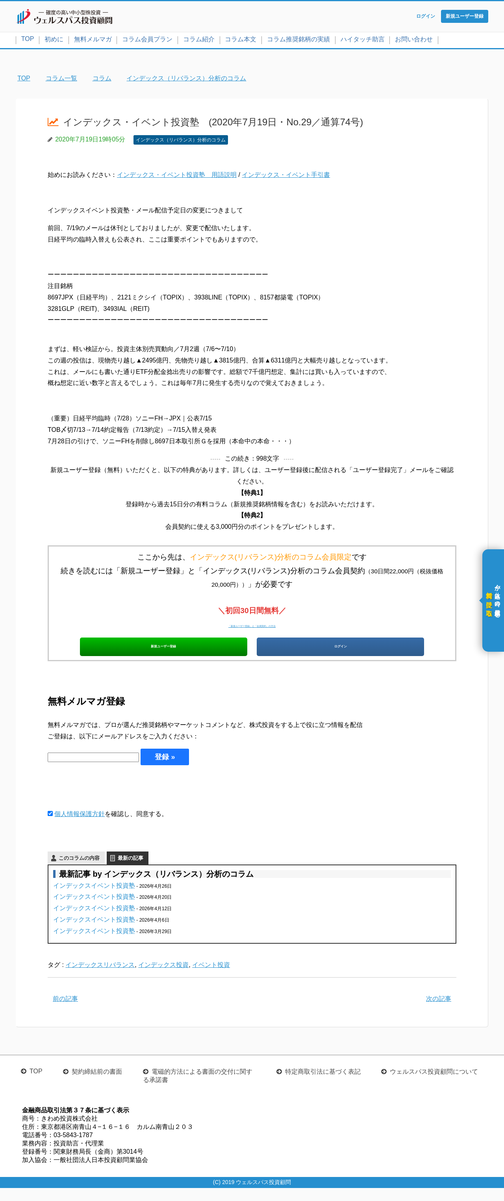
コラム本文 (240, 40)
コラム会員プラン (147, 40)
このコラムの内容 (79, 871)
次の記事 (438, 1011)
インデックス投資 (163, 978)
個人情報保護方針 (79, 827)
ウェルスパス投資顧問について (434, 1084)
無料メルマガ (93, 40)
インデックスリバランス (100, 978)
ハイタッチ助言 (363, 40)
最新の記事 (130, 871)
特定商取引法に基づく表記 (323, 1084)
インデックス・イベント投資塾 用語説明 (177, 176)
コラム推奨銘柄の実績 (298, 40)
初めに (53, 40)
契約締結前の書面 (97, 1084)
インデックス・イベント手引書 (286, 176)
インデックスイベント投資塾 (94, 898)
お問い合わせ (414, 40)
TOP (27, 40)
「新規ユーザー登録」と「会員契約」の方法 (252, 626)
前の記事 (65, 1011)
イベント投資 (211, 978)
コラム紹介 (199, 40)
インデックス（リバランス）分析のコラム (181, 141)
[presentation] (107, 800)
